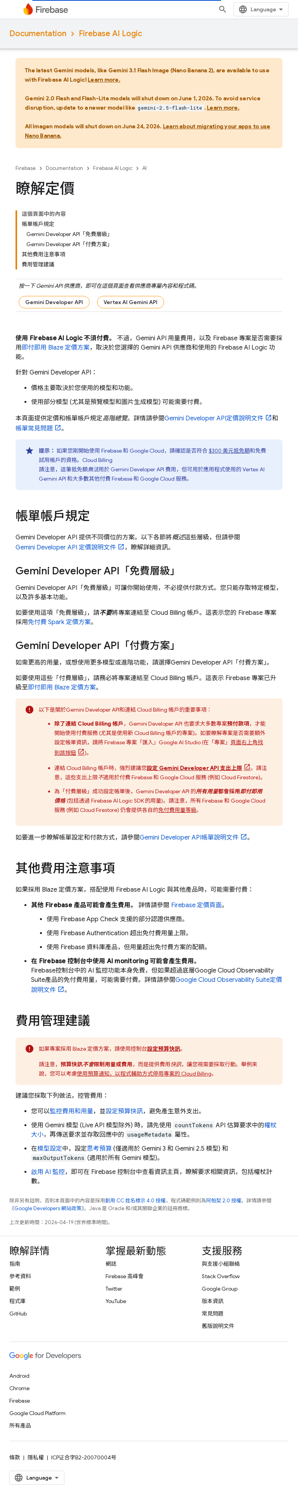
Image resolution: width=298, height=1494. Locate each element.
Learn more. (104, 79)
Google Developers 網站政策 (47, 1208)
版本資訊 (213, 1301)
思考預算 (99, 1149)
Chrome (19, 1388)
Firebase (26, 168)
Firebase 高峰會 (125, 1276)
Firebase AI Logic (110, 33)
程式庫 (17, 1301)
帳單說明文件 (189, 837)
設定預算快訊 (124, 1111)
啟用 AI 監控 (48, 1172)
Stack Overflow (221, 1276)
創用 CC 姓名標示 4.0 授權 (135, 1200)
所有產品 (20, 1425)
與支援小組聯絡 (221, 1263)
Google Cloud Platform (37, 1413)
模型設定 (49, 1149)
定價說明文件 (214, 418)
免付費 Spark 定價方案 (59, 622)
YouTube (116, 1301)
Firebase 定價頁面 (196, 905)
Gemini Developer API (54, 302)
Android (19, 1375)
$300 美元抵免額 (229, 450)
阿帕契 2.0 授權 (223, 1200)
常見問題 (213, 1313)
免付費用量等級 (177, 809)
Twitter (114, 1288)
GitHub (18, 1313)
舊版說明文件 (218, 1326)
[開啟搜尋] (222, 9)
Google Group (219, 1288)
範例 (14, 1288)
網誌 (111, 1263)
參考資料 (20, 1276)
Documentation (37, 33)
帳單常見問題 (34, 428)
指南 (14, 1263)
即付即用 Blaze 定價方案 (56, 348)
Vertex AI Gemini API (131, 302)
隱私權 (36, 1457)
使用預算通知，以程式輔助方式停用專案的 (144, 1073)
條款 (14, 1457)
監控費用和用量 (71, 1111)
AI (144, 168)
